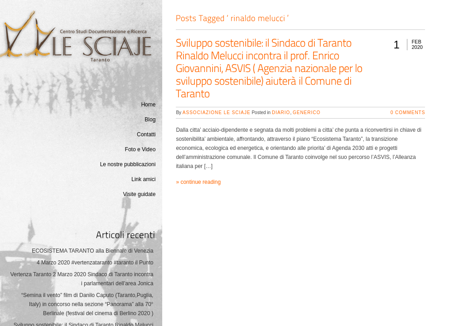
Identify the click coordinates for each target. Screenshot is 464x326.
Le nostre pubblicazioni (128, 164)
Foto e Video (140, 149)
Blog (150, 119)
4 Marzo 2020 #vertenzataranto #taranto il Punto (95, 262)
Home (148, 104)
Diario (281, 112)
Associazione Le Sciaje (217, 112)
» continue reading (198, 182)
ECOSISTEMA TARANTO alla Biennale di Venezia (92, 251)
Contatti (146, 134)
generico (306, 112)
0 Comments (408, 112)
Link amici (143, 179)
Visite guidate (139, 194)
